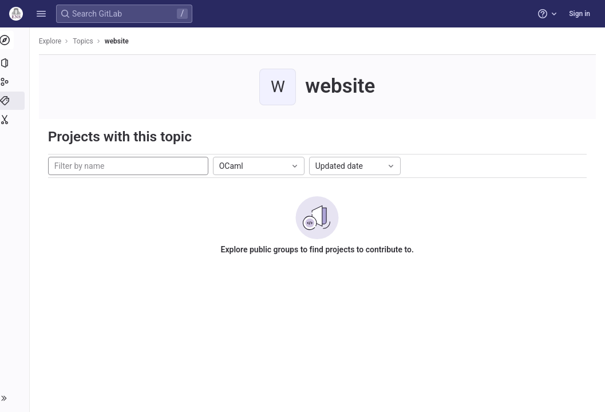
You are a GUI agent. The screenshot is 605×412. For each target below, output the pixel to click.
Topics (86, 41)
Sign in (579, 14)
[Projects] (16, 63)
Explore (52, 41)
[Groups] (16, 82)
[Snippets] (16, 119)
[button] (41, 14)
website (119, 41)
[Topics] (16, 101)
